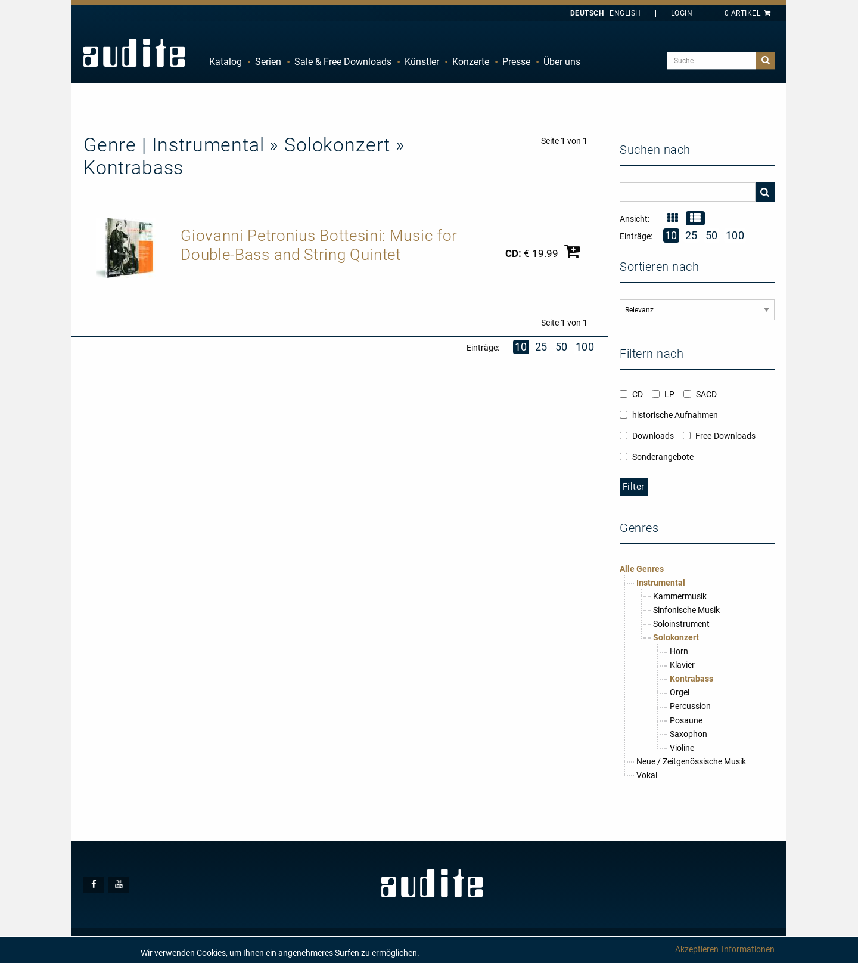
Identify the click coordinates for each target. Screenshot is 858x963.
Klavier (682, 665)
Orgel (679, 692)
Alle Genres (642, 569)
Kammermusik (680, 596)
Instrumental (660, 582)
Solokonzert (676, 637)
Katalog (225, 61)
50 (561, 346)
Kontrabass (691, 678)
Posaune (686, 720)
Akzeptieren (697, 949)
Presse (516, 61)
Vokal (646, 775)
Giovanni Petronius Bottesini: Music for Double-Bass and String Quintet (319, 245)
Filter (634, 486)
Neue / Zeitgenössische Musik (691, 761)
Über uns (561, 61)
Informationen (748, 949)
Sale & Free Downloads (342, 61)
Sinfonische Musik (686, 610)
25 (541, 346)
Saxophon (688, 734)
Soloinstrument (681, 623)
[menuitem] (225, 62)
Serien (268, 61)
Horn (679, 651)
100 (585, 346)
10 (521, 346)
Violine (682, 748)
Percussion (690, 706)
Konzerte (470, 61)
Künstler (422, 61)
